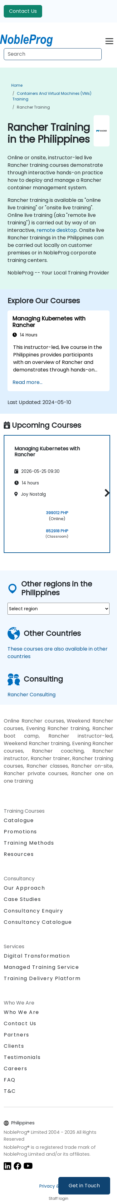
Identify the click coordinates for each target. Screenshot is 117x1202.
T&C (10, 1091)
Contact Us (23, 11)
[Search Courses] (53, 54)
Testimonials (22, 1057)
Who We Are (21, 1012)
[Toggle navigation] (109, 40)
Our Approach (24, 888)
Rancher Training (33, 107)
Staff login (58, 1198)
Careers (15, 1068)
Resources (19, 854)
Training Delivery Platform (42, 978)
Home (16, 85)
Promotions (20, 831)
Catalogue (19, 820)
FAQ (10, 1079)
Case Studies (22, 899)
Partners (16, 1034)
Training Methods (29, 843)
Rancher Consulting (31, 694)
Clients (14, 1046)
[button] (106, 493)
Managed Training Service (41, 967)
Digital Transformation (37, 955)
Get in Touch (84, 1185)
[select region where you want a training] (58, 609)
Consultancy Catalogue (38, 922)
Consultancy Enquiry (33, 911)
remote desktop (57, 230)
